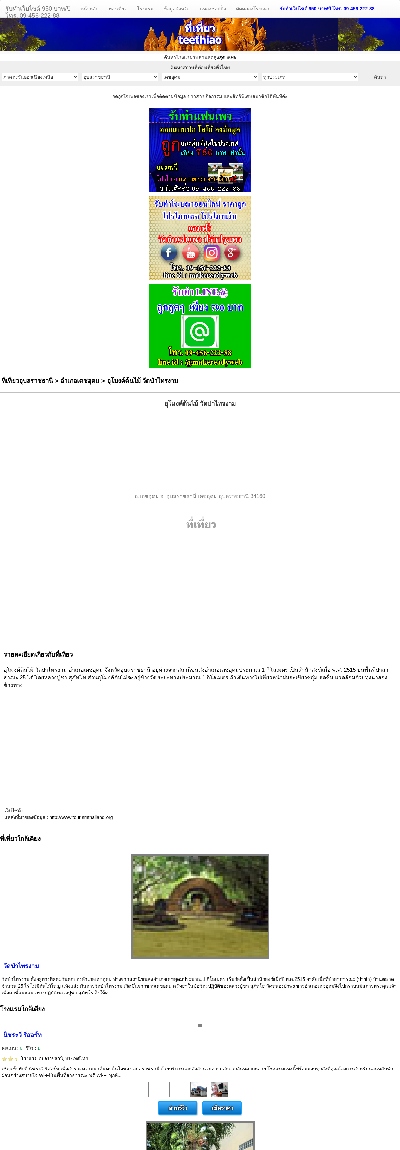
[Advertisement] (200, 450)
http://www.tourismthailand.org (81, 817)
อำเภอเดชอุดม (79, 380)
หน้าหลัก (89, 8)
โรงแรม (145, 8)
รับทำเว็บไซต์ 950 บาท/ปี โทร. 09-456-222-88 (327, 8)
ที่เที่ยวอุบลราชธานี (27, 380)
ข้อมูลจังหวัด (177, 8)
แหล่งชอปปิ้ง (213, 8)
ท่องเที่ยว (118, 8)
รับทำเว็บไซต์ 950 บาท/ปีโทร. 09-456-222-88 (37, 11)
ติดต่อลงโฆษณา (252, 8)
